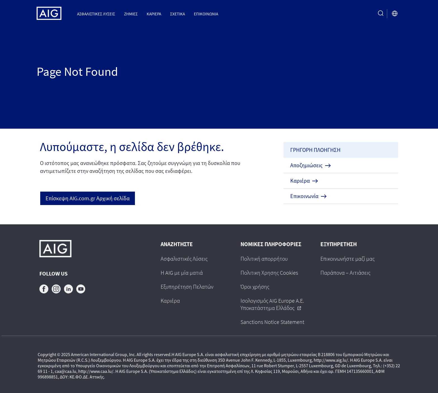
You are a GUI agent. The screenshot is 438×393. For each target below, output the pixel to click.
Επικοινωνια (206, 13)
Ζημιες (131, 13)
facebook (43, 288)
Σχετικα (177, 13)
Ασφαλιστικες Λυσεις (96, 13)
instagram (56, 288)
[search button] (380, 13)
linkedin (68, 288)
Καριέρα (154, 13)
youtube (80, 288)
